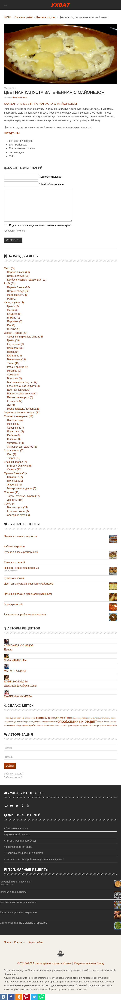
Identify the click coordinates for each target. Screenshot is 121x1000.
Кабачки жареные (14, 546)
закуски (55, 718)
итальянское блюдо (12, 725)
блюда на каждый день (31, 722)
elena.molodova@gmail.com (20, 685)
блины (27, 718)
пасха (46, 726)
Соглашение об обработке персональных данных (34, 859)
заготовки (20, 718)
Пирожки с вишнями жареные (21, 568)
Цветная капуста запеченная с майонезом (28, 583)
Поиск (7, 942)
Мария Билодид (15, 671)
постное (40, 726)
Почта (8, 649)
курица (13, 718)
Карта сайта (35, 942)
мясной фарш (66, 718)
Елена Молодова (16, 681)
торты (19, 722)
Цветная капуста (45, 17)
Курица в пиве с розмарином (21, 552)
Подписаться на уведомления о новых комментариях (40, 225)
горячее (25, 726)
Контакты (19, 942)
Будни (7, 17)
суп (98, 726)
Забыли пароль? (14, 773)
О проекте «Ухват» (16, 828)
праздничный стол (88, 725)
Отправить (13, 240)
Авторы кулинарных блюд (20, 840)
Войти (10, 766)
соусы (33, 718)
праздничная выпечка (91, 718)
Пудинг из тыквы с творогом (20, 536)
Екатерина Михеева (18, 696)
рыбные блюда (106, 726)
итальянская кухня (64, 725)
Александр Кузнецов (18, 645)
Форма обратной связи (18, 846)
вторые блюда (103, 722)
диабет (32, 725)
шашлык (113, 722)
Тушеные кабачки (14, 578)
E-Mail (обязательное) (51, 184)
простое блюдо (44, 718)
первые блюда (10, 722)
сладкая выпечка (49, 722)
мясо (8, 718)
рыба (115, 726)
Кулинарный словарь (17, 834)
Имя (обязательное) (50, 176)
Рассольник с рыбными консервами (25, 614)
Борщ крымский (13, 604)
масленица (77, 718)
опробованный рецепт (77, 721)
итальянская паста (107, 718)
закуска (76, 726)
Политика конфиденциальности (23, 853)
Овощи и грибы (24, 17)
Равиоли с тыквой (14, 562)
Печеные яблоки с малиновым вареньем (28, 594)
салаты (52, 726)
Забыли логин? (13, 777)
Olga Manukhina (15, 660)
